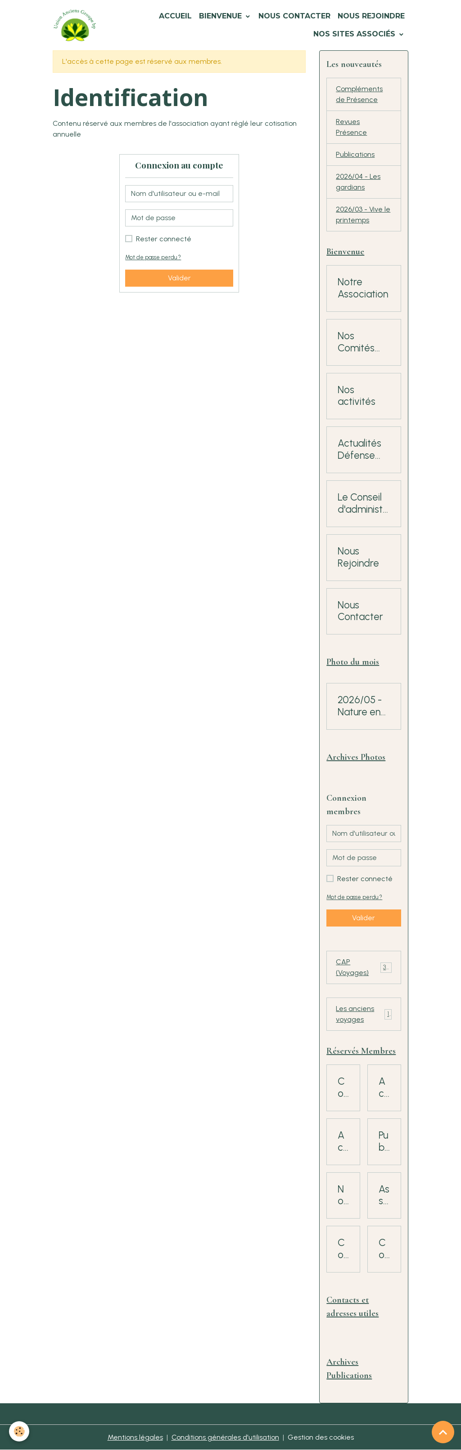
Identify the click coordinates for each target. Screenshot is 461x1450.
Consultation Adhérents (343, 1249)
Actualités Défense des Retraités (359, 450)
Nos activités (356, 396)
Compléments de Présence (359, 94)
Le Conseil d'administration (362, 504)
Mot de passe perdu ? (153, 257)
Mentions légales (135, 1437)
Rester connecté (163, 239)
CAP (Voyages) (363, 967)
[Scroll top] (443, 1432)
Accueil (175, 16)
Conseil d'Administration (384, 1249)
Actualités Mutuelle (343, 1142)
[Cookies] (19, 1431)
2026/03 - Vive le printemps (363, 214)
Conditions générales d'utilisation (225, 1437)
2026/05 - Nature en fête (360, 706)
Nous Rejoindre (371, 16)
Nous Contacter (294, 16)
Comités (343, 1088)
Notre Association (363, 288)
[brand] (74, 25)
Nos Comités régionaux (359, 342)
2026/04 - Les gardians (358, 181)
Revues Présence (351, 127)
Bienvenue (221, 16)
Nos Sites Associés (355, 34)
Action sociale (384, 1088)
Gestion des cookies (321, 1437)
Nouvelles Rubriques (343, 1196)
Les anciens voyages (363, 1014)
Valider (179, 278)
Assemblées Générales (384, 1196)
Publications (355, 154)
